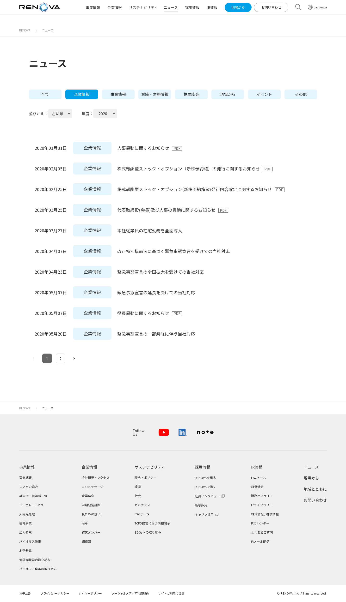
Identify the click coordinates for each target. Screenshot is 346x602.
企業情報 (81, 94)
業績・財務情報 (154, 94)
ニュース (47, 30)
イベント (264, 94)
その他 (301, 94)
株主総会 (191, 94)
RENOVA (24, 30)
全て (45, 94)
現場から (227, 94)
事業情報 (118, 94)
